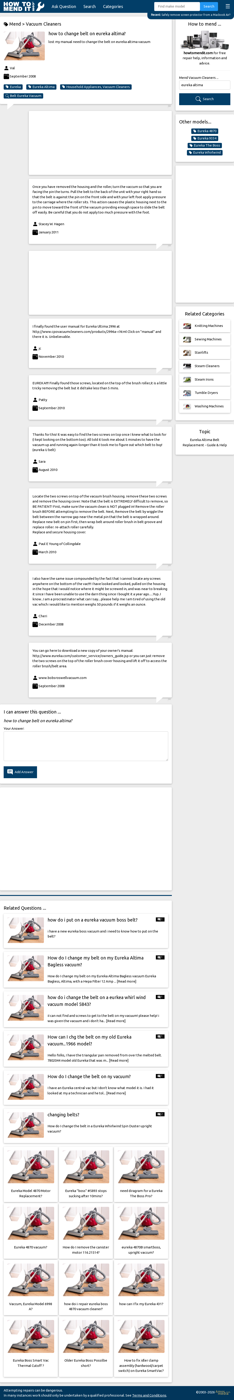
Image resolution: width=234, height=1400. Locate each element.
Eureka (13, 87)
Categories (113, 6)
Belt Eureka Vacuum (23, 96)
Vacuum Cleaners (43, 24)
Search (89, 6)
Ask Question (64, 6)
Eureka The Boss (204, 145)
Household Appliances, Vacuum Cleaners (96, 87)
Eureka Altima (41, 87)
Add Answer (20, 772)
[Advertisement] (100, 143)
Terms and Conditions (149, 1395)
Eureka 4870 (204, 131)
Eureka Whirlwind (205, 152)
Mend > (15, 24)
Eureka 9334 (204, 138)
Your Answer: (14, 728)
